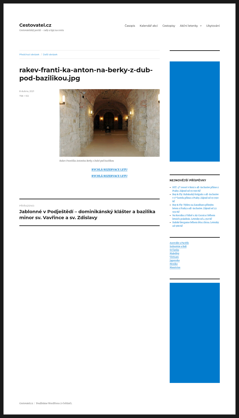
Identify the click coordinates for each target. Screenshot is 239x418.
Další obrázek (50, 54)
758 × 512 (24, 95)
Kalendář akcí (149, 25)
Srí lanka (174, 250)
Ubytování (213, 25)
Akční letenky (189, 25)
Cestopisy (169, 25)
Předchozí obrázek (29, 54)
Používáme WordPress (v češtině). (54, 403)
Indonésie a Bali (178, 246)
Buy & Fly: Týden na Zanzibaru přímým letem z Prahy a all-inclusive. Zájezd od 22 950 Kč (194, 208)
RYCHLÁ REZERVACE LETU (109, 169)
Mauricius (175, 267)
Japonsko (175, 260)
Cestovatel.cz (35, 25)
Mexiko (174, 264)
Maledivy (174, 253)
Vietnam (174, 257)
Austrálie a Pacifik (179, 243)
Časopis (130, 25)
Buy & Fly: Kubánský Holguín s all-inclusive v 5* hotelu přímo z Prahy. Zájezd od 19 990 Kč (195, 198)
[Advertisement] (195, 112)
